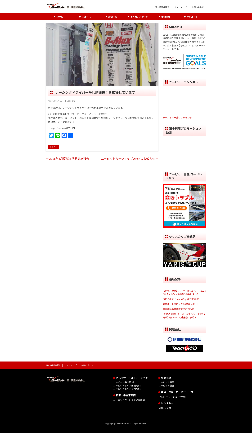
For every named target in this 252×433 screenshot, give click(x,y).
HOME (59, 16)
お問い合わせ (198, 7)
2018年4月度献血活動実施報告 (67, 158)
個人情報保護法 (162, 7)
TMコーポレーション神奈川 (172, 396)
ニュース (86, 16)
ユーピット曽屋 (166, 385)
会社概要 (165, 16)
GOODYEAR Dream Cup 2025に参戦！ (182, 299)
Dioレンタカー (165, 407)
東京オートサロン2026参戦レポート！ (182, 304)
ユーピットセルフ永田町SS (127, 385)
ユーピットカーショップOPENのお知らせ (129, 158)
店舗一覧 (112, 16)
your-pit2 (71, 100)
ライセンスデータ (139, 16)
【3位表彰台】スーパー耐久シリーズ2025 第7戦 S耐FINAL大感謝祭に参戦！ (184, 315)
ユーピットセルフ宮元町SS (127, 388)
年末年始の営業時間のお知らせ (178, 309)
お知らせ (53, 147)
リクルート (192, 16)
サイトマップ (180, 7)
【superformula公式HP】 (62, 128)
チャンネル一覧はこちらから (177, 117)
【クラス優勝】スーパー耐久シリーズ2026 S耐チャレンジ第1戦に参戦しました (184, 292)
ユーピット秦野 (166, 382)
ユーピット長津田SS (123, 382)
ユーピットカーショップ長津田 (129, 399)
